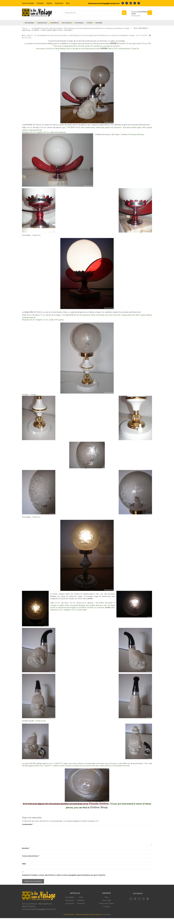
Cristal (88, 23)
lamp (77, 127)
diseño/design (69, 28)
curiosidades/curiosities (40, 28)
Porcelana (78, 23)
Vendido (97, 23)
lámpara (37, 124)
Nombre (26, 848)
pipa (55, 594)
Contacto (40, 3)
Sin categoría (108, 28)
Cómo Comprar (28, 3)
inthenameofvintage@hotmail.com (104, 3)
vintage (126, 28)
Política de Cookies (106, 903)
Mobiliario (53, 23)
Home (24, 28)
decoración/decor (56, 28)
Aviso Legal (106, 900)
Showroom (59, 3)
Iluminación (41, 23)
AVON (113, 43)
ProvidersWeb (106, 914)
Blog (68, 3)
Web (24, 864)
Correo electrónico (30, 856)
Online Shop (99, 807)
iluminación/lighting (83, 28)
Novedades (28, 23)
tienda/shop (118, 28)
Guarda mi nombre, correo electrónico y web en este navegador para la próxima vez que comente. (64, 875)
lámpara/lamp (96, 28)
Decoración (66, 23)
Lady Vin (29, 35)
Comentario (27, 824)
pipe (101, 602)
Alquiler (49, 3)
